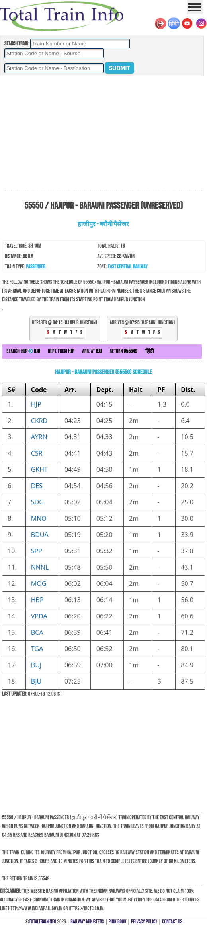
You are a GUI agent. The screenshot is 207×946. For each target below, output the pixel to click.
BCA (37, 632)
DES (37, 485)
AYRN (39, 436)
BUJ (36, 665)
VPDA (39, 616)
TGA (37, 648)
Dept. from (61, 351)
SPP (36, 551)
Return (123, 351)
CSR (37, 453)
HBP (37, 599)
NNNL (40, 567)
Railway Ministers (87, 921)
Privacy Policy (144, 921)
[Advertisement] (103, 133)
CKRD (39, 420)
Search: (23, 351)
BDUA (40, 534)
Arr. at (92, 351)
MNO (39, 518)
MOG (38, 583)
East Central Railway (128, 266)
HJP (36, 404)
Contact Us (172, 921)
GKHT (39, 469)
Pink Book (118, 921)
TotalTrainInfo (42, 921)
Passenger (35, 266)
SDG (37, 502)
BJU (36, 681)
